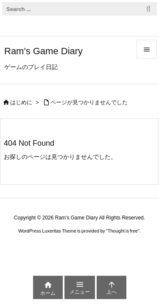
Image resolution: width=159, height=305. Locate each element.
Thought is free (123, 230)
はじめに (21, 102)
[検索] (148, 9)
